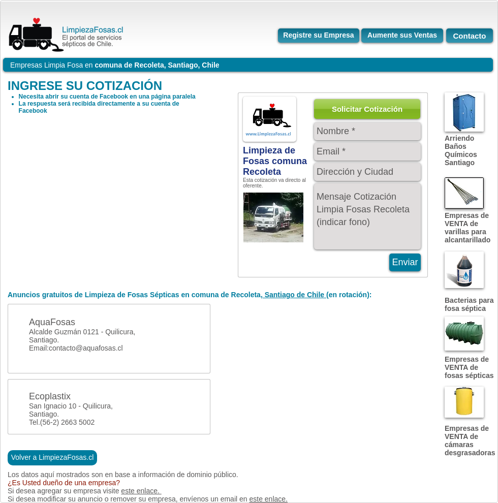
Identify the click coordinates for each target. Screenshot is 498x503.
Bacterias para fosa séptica (469, 304)
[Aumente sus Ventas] (402, 35)
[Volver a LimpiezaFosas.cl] (52, 457)
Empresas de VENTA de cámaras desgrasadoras (470, 440)
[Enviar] (405, 262)
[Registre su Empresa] (318, 35)
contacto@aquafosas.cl (86, 348)
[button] (367, 109)
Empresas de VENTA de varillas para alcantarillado (467, 227)
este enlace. (141, 491)
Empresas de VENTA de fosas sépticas (469, 367)
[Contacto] (469, 35)
